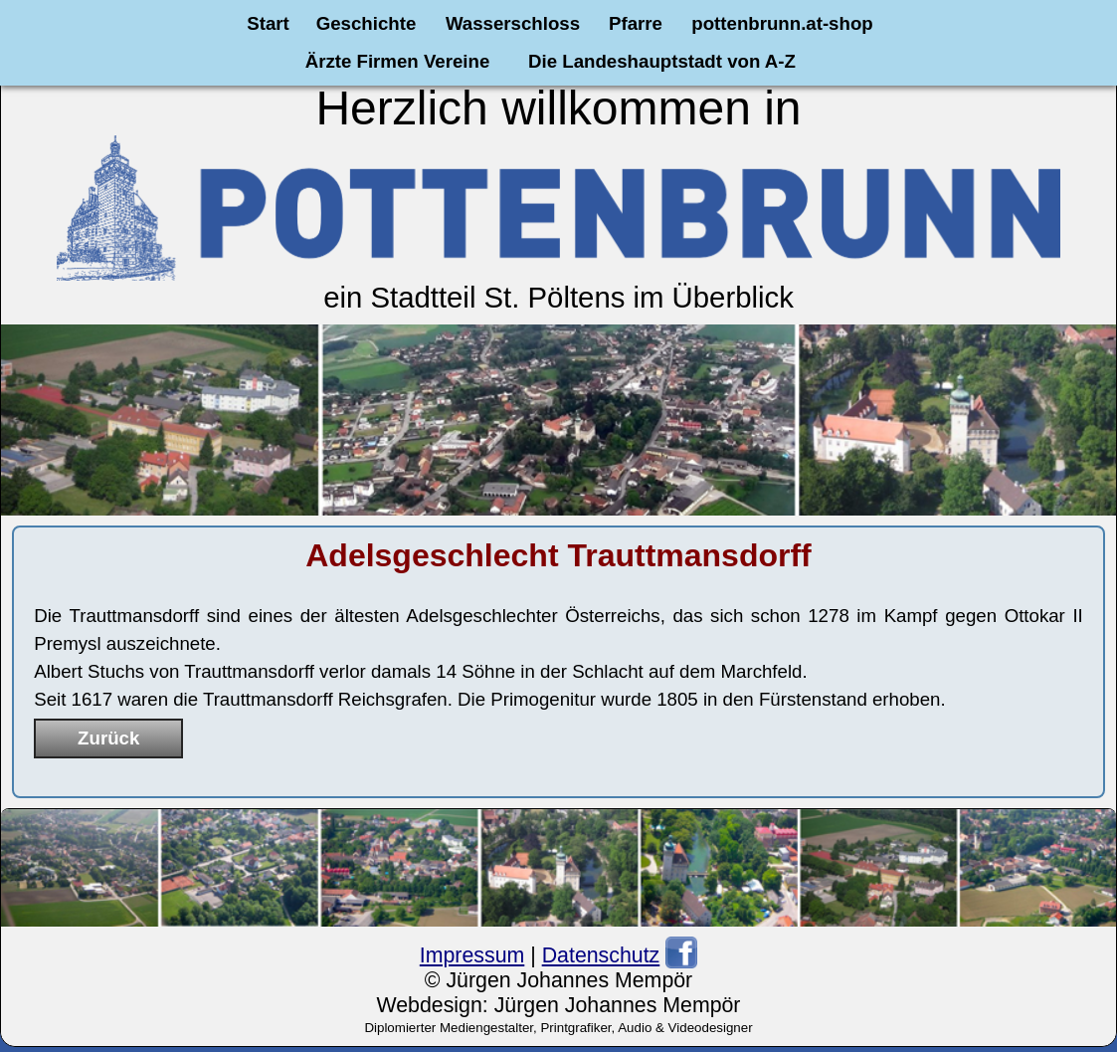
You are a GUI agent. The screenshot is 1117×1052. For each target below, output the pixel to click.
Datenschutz (601, 955)
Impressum (472, 955)
